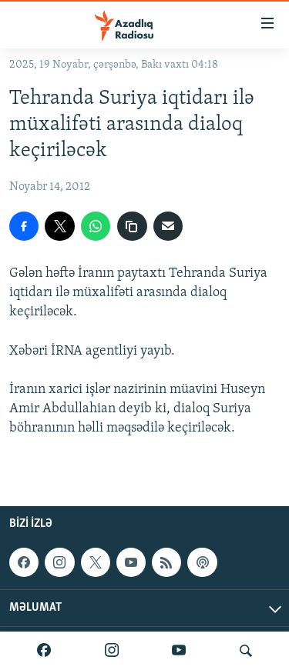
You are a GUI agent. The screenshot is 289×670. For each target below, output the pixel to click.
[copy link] (131, 226)
